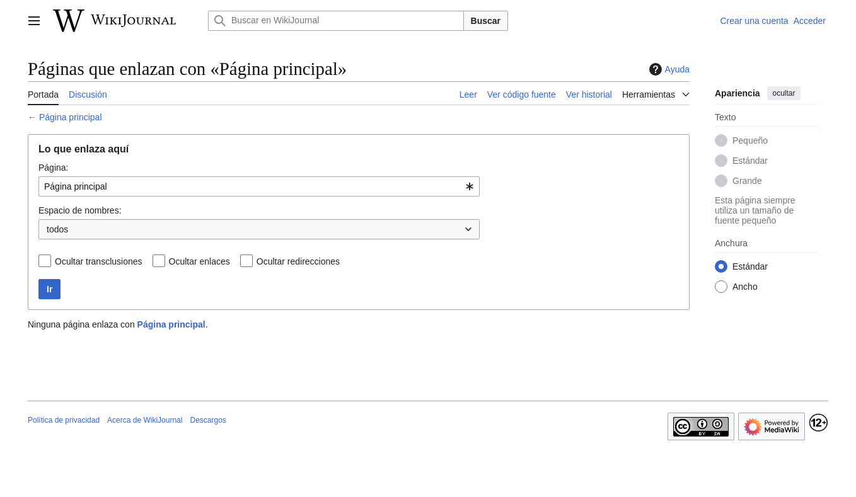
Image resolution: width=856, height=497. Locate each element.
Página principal (70, 117)
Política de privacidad (64, 420)
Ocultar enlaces (199, 261)
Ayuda (668, 69)
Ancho (745, 287)
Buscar (485, 21)
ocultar (783, 93)
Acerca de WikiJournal (144, 420)
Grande (747, 181)
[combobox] (259, 186)
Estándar (750, 161)
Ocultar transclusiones (98, 261)
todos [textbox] (57, 229)
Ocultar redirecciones (298, 261)
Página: (53, 168)
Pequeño (750, 140)
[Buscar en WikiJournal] (336, 21)
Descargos (208, 420)
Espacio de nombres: (80, 210)
